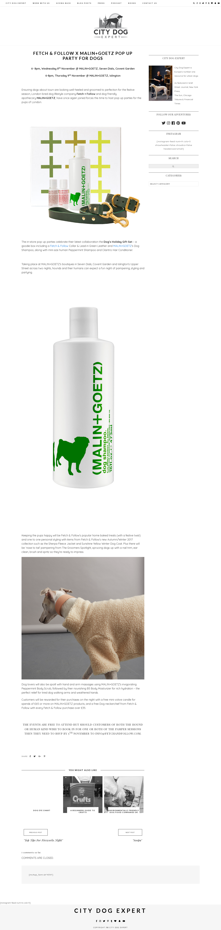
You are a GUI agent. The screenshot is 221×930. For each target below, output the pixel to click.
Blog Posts (84, 3)
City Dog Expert (16, 3)
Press (101, 3)
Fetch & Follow (59, 246)
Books (132, 3)
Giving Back (63, 3)
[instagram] (168, 123)
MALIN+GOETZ (122, 246)
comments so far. (32, 852)
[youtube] (183, 123)
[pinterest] (178, 123)
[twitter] (163, 123)
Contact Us (149, 3)
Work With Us (41, 3)
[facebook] (173, 123)
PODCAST (116, 3)
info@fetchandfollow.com (118, 733)
